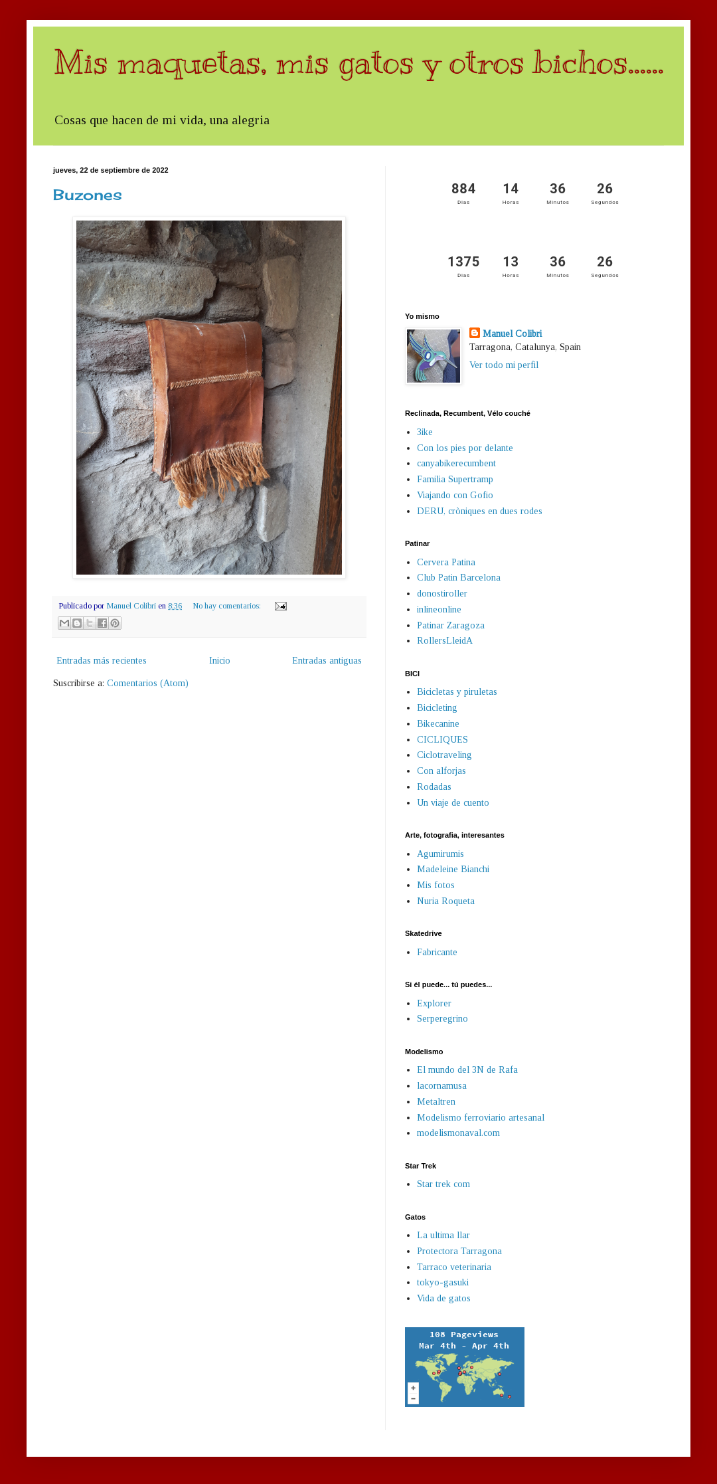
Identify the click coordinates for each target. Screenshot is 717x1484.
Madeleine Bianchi (453, 869)
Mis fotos (436, 885)
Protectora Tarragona (459, 1251)
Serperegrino (442, 1019)
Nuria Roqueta (446, 901)
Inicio (219, 661)
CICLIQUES (442, 740)
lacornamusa (442, 1086)
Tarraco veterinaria (454, 1267)
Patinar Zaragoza (451, 625)
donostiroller (442, 594)
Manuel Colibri (512, 334)
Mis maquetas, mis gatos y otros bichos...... (358, 61)
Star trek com (443, 1184)
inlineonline (439, 609)
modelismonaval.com (458, 1133)
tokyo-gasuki (443, 1282)
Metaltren (436, 1102)
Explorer (434, 1003)
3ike (425, 432)
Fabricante (437, 952)
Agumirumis (440, 854)
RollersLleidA (445, 641)
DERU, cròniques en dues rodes (479, 511)
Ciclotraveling (444, 755)
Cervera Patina (446, 562)
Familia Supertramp (455, 479)
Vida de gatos (444, 1298)
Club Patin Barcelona (459, 578)
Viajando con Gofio (455, 495)
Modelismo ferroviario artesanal (480, 1118)
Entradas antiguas (327, 661)
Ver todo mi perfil (503, 365)
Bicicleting (437, 708)
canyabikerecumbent (456, 463)
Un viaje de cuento (453, 803)
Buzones (87, 194)
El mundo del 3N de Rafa (467, 1070)
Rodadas (434, 787)
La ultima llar (443, 1235)
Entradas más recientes (101, 661)
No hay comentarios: (228, 605)
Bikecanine (438, 724)
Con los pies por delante (465, 448)
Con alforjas (441, 771)
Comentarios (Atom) (148, 683)
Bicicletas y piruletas (457, 692)
